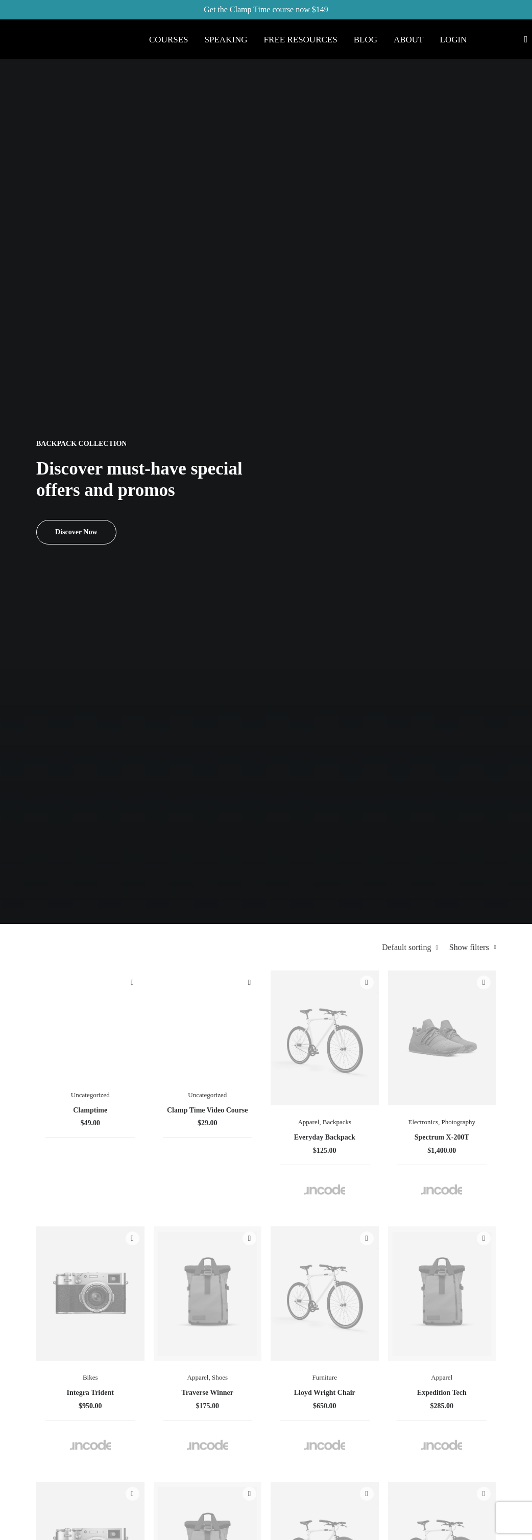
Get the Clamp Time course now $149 (266, 9)
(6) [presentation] (80, 343)
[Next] (482, 1181)
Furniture (397, 594)
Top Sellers (302, 1448)
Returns (380, 1334)
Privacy (379, 1376)
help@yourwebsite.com (488, 1316)
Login (453, 39)
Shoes (341, 594)
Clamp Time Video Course (328, 385)
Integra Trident (260, 614)
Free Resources (300, 39)
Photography (466, 391)
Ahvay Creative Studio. (166, 1524)
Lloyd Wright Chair (397, 618)
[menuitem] (169, 39)
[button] (260, 315)
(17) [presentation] (78, 518)
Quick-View (278, 298)
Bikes (260, 594)
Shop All (298, 1305)
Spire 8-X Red (328, 832)
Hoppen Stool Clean (260, 1049)
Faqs (374, 1305)
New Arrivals (306, 1391)
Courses (168, 39)
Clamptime (260, 377)
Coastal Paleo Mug (466, 832)
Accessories (466, 812)
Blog (365, 39)
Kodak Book (397, 1045)
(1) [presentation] (73, 361)
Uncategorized (259, 362)
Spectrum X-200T (466, 410)
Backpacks (397, 391)
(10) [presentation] (157, 518)
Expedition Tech (465, 614)
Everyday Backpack (397, 410)
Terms (377, 1348)
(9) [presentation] (156, 536)
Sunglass (395, 812)
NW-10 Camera (329, 1064)
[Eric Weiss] (76, 28)
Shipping (382, 1319)
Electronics (464, 377)
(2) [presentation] (69, 414)
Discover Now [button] (76, 190)
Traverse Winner (328, 614)
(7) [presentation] (89, 378)
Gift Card (300, 1434)
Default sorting (408, 262)
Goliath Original (260, 846)
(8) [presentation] (99, 449)
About (409, 39)
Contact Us (385, 1362)
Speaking (226, 39)
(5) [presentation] (154, 554)
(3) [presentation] (91, 325)
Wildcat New (397, 842)
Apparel (395, 377)
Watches (258, 812)
